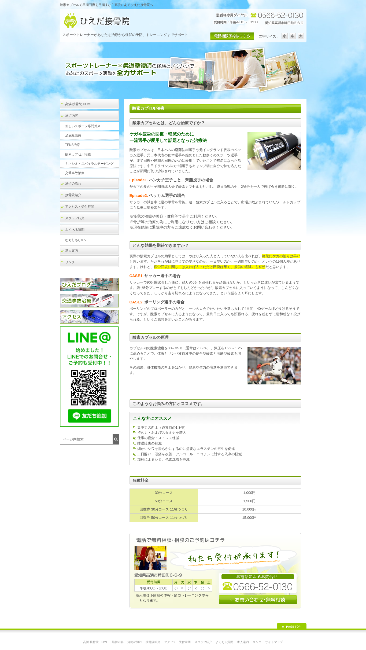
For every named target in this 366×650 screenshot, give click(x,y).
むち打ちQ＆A (75, 240)
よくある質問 (74, 230)
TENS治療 (72, 145)
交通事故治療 (74, 173)
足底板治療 (73, 135)
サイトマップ (274, 642)
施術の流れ (73, 183)
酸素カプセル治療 (78, 154)
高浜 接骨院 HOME (79, 104)
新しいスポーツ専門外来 (83, 126)
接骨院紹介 (73, 195)
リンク (70, 262)
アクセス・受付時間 (79, 206)
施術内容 (71, 115)
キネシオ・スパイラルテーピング (89, 164)
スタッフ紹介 (74, 218)
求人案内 (71, 250)
